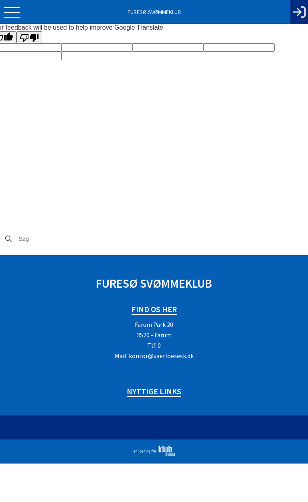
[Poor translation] (29, 37)
